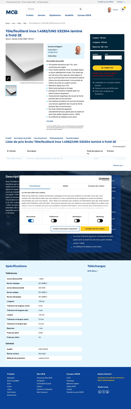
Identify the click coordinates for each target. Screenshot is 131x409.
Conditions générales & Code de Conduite (67, 405)
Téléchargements (56, 138)
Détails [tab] (65, 186)
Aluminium (11, 378)
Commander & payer (44, 384)
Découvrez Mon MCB (44, 378)
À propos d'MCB (84, 15)
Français (120, 2)
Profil (68, 378)
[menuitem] (95, 2)
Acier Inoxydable (13, 381)
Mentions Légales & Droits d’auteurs (98, 405)
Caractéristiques (72, 138)
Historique (70, 381)
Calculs (39, 386)
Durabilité (69, 15)
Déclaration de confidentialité (39, 405)
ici (49, 210)
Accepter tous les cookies (94, 229)
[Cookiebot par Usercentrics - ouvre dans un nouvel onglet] (100, 179)
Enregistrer (41, 381)
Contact (69, 389)
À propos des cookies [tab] (96, 186)
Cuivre (9, 386)
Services (41, 15)
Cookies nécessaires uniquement (65, 229)
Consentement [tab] (34, 186)
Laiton (9, 389)
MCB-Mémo (92, 271)
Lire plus (50, 121)
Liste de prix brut (40, 138)
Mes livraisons (42, 392)
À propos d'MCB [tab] (73, 374)
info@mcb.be (53, 52)
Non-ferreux (11, 392)
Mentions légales (73, 384)
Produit (8, 138)
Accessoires (11, 395)
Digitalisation (55, 15)
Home (8, 23)
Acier (9, 384)
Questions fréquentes (45, 389)
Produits (29, 15)
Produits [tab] (10, 374)
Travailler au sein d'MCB (105, 2)
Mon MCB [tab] (41, 374)
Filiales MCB (71, 386)
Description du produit (22, 138)
